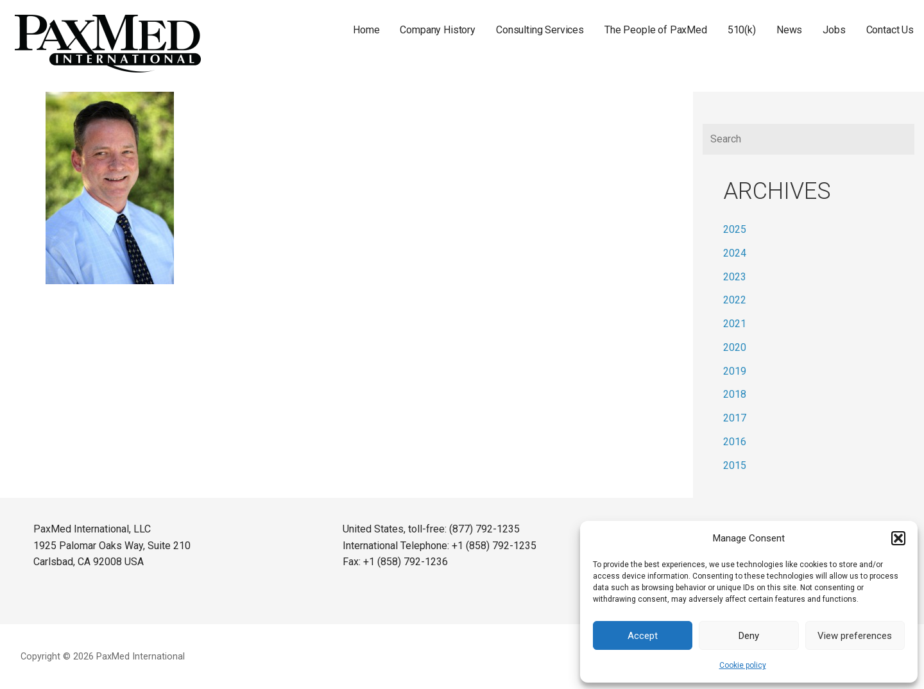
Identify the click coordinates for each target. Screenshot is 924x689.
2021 (734, 324)
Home (366, 30)
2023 (734, 277)
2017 (734, 418)
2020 (734, 347)
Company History (437, 30)
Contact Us (890, 30)
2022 (734, 300)
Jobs (834, 30)
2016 (734, 442)
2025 (734, 229)
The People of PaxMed (655, 30)
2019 (734, 371)
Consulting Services (540, 30)
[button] (898, 538)
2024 (734, 253)
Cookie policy (742, 665)
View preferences (854, 636)
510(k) (742, 30)
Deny (749, 636)
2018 (734, 394)
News (789, 30)
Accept (643, 636)
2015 (734, 465)
